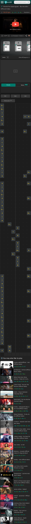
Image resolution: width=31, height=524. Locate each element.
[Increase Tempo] (8, 36)
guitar (3, 57)
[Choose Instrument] (8, 57)
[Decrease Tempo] (2, 36)
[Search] (28, 2)
